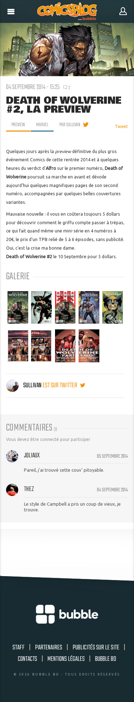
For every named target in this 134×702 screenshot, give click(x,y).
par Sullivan (69, 125)
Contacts (27, 659)
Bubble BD (105, 659)
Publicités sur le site (96, 647)
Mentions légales (66, 659)
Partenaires (48, 647)
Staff (19, 647)
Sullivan (24, 385)
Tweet (121, 126)
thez (29, 489)
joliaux (32, 455)
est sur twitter (64, 385)
